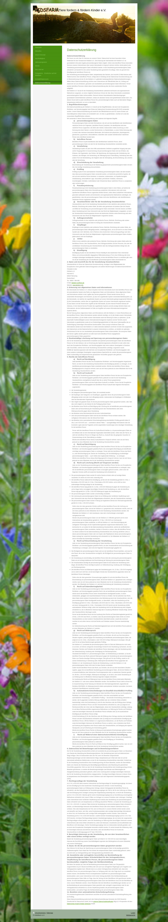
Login (133, 913)
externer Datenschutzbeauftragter (103, 901)
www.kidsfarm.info (78, 285)
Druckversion (39, 913)
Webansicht (130, 915)
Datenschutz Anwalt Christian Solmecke (79, 904)
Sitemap (50, 913)
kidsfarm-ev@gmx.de (77, 283)
